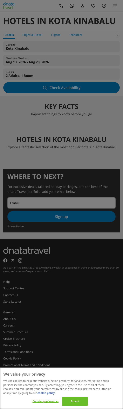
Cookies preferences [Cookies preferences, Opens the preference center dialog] (46, 401)
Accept (75, 401)
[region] (61, 388)
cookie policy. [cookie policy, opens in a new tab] (46, 393)
